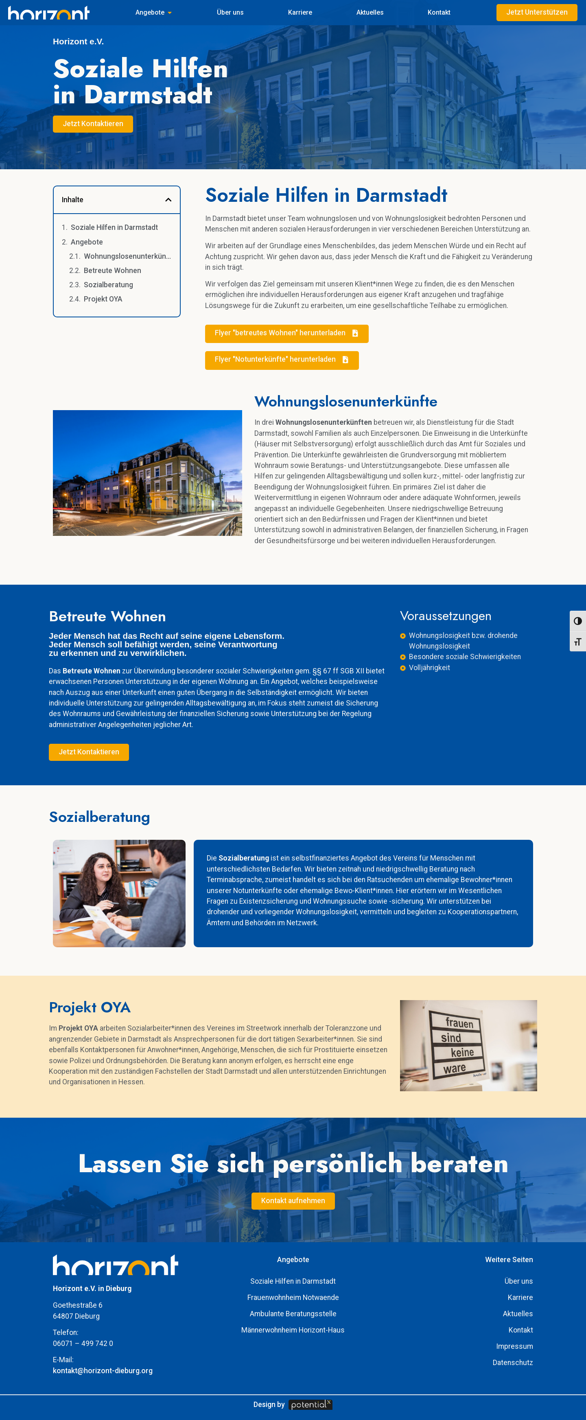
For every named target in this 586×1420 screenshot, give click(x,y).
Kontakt (521, 1330)
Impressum (514, 1346)
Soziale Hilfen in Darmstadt (114, 227)
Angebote (87, 242)
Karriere (520, 1297)
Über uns (519, 1281)
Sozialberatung (108, 285)
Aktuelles (518, 1314)
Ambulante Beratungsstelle (293, 1314)
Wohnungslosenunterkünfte (128, 256)
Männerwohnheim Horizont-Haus (293, 1330)
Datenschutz (513, 1363)
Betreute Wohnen (112, 271)
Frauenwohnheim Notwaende (293, 1297)
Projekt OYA (103, 299)
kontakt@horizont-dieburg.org (103, 1371)
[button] (168, 199)
